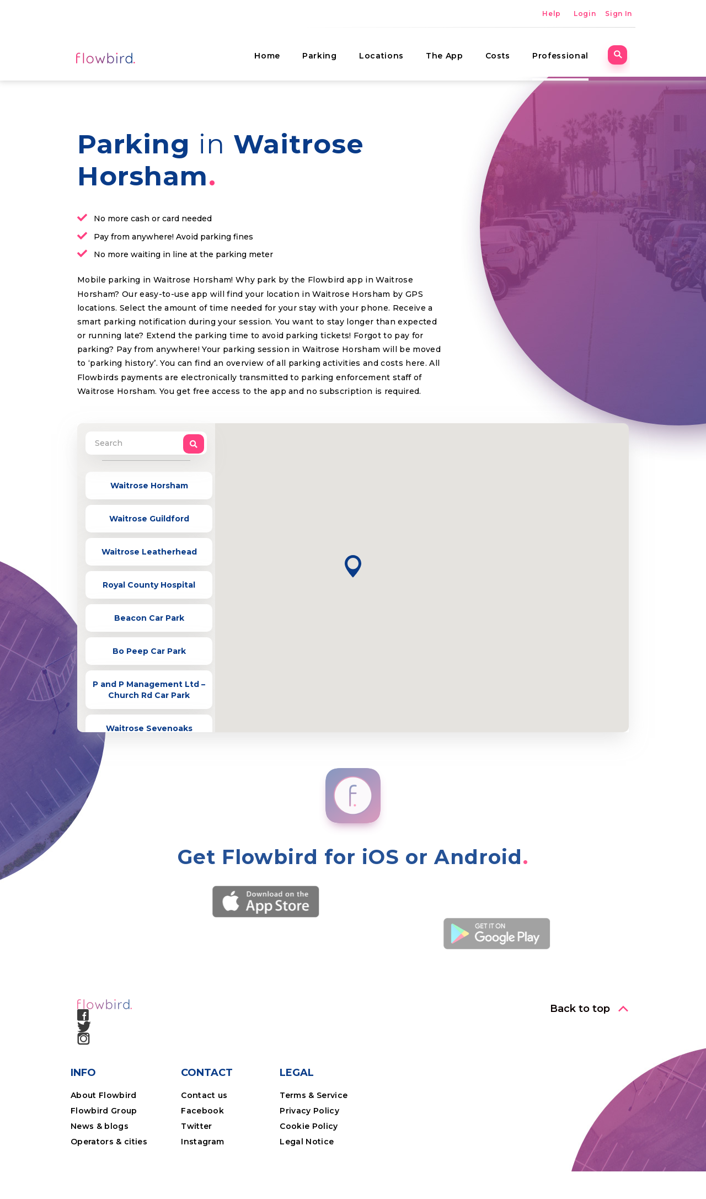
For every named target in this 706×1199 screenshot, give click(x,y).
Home (273, 52)
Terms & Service (313, 1095)
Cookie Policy (309, 1126)
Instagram (202, 1142)
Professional (566, 52)
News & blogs (100, 1126)
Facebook (202, 1111)
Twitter (196, 1126)
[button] (353, 566)
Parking (325, 52)
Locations (387, 52)
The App (450, 52)
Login (585, 13)
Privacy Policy (309, 1111)
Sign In (618, 13)
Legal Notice (307, 1142)
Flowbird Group (104, 1111)
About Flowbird (104, 1095)
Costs (503, 52)
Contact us (204, 1095)
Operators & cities (109, 1142)
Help (551, 13)
